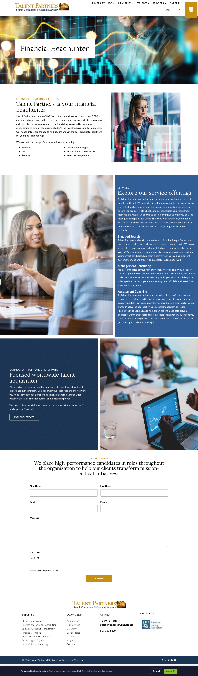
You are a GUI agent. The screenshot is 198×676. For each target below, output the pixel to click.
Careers (71, 636)
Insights (71, 640)
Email (32, 501)
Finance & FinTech (31, 632)
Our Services (73, 624)
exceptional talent (26, 409)
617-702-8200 (108, 630)
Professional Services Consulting (39, 624)
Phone (103, 501)
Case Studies (73, 632)
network (81, 390)
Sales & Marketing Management (38, 628)
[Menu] (191, 10)
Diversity (72, 628)
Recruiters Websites (72, 660)
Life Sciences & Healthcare (36, 636)
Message (34, 517)
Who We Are (73, 620)
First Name (35, 486)
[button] (114, 3)
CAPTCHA (35, 552)
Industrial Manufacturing (35, 644)
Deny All (156, 671)
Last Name (105, 486)
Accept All (170, 671)
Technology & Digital (33, 640)
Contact (71, 644)
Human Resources (31, 620)
